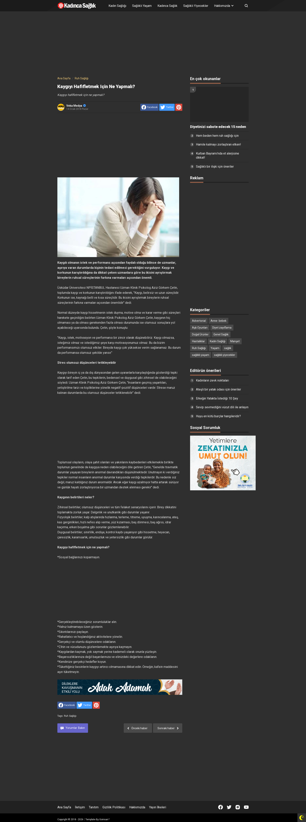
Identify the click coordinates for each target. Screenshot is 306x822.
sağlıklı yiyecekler (224, 354)
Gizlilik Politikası (113, 807)
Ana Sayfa (64, 807)
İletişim (80, 807)
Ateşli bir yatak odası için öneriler (218, 389)
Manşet (235, 341)
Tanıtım (94, 807)
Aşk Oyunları (199, 327)
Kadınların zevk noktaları (212, 380)
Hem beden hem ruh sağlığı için (217, 136)
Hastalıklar (198, 341)
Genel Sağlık (221, 334)
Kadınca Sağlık (167, 6)
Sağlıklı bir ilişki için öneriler (215, 166)
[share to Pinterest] (178, 107)
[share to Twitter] (167, 107)
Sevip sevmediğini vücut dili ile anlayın (222, 407)
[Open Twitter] (229, 807)
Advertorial (199, 320)
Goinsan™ (104, 819)
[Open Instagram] (237, 807)
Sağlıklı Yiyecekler (195, 6)
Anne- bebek (218, 320)
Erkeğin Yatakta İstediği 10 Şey (217, 398)
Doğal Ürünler (200, 334)
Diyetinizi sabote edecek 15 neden (218, 127)
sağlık (227, 348)
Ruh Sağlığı (70, 716)
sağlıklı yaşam (200, 354)
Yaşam (215, 348)
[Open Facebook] (220, 807)
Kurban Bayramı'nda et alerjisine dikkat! (217, 155)
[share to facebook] (149, 107)
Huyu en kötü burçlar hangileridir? (218, 416)
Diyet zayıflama (221, 327)
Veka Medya (76, 105)
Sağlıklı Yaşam (142, 6)
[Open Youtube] (246, 807)
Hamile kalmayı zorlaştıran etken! (218, 144)
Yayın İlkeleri (157, 807)
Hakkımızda (137, 807)
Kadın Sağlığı (117, 6)
